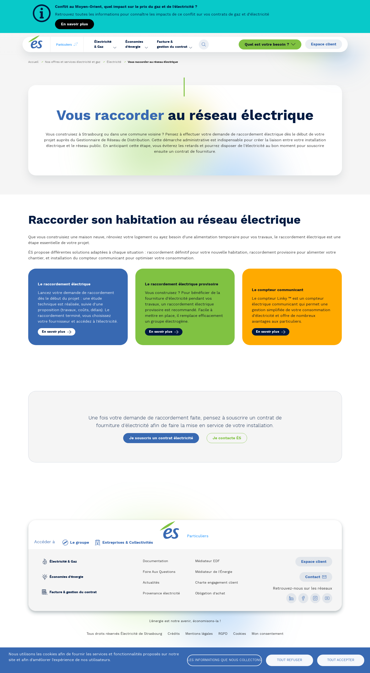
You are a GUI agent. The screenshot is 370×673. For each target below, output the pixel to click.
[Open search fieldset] (204, 44)
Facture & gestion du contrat (73, 592)
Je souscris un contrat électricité (161, 438)
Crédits (174, 633)
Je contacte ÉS (227, 438)
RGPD (222, 633)
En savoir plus (74, 24)
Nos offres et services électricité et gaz (72, 61)
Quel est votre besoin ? (270, 44)
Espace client (323, 44)
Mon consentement (267, 633)
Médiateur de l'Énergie (213, 572)
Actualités (151, 582)
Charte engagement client (216, 582)
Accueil (33, 61)
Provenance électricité (161, 593)
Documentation (155, 561)
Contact (315, 577)
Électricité (114, 61)
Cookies (239, 633)
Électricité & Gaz (63, 561)
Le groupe (75, 542)
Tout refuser (289, 660)
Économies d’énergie (66, 577)
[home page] (35, 45)
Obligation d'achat (210, 593)
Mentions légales (199, 633)
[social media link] (291, 598)
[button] (105, 44)
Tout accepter (340, 660)
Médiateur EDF (207, 561)
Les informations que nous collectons (224, 660)
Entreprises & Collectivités (124, 542)
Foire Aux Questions (159, 572)
